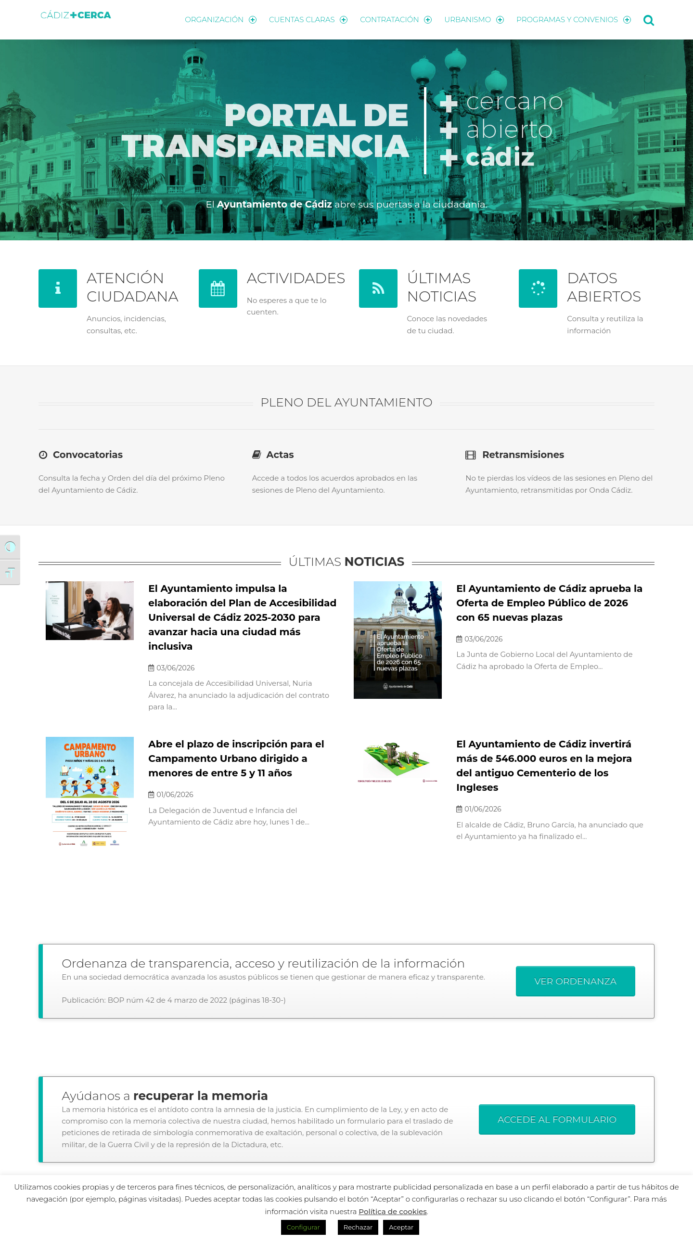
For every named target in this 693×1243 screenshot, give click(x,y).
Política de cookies (393, 1211)
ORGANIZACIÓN (220, 19)
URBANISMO (474, 19)
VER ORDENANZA (575, 981)
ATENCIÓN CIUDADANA (133, 287)
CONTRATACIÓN (396, 19)
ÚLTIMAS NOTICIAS (441, 287)
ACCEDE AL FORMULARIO (557, 1119)
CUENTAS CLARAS (308, 19)
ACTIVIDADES (296, 278)
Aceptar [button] (401, 1227)
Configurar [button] (303, 1227)
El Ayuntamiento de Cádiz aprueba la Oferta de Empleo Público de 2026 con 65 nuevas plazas (549, 603)
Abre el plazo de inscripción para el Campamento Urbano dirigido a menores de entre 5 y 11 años (236, 758)
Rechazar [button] (358, 1227)
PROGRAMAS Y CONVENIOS (573, 19)
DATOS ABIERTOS (604, 287)
